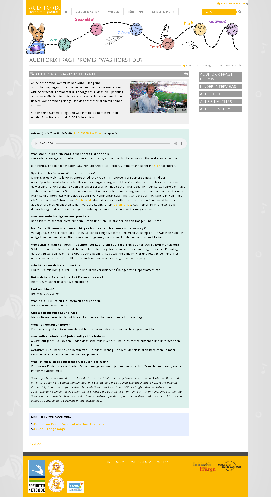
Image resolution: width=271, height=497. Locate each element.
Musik (188, 23)
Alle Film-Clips (216, 101)
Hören (53, 40)
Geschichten (84, 20)
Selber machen (88, 12)
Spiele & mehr (163, 12)
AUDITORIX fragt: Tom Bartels (65, 74)
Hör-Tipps (136, 12)
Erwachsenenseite (233, 3)
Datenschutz (140, 462)
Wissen (113, 12)
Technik (156, 47)
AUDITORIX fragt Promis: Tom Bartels (215, 65)
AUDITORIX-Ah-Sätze (88, 133)
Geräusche (217, 21)
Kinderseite (71, 13)
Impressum (115, 462)
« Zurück (35, 443)
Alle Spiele (211, 94)
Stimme (124, 32)
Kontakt (163, 462)
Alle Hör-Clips (215, 109)
